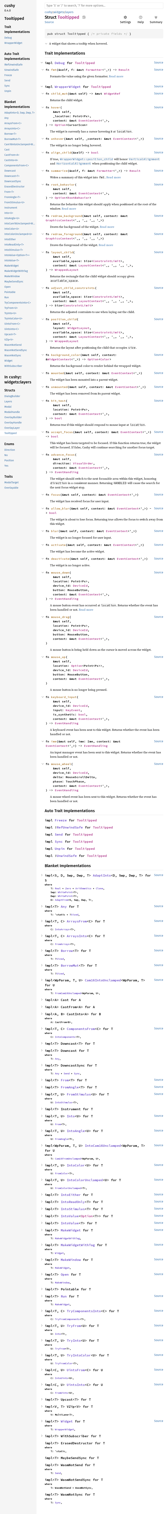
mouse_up (58, 657)
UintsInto (76, 1385)
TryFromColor (63, 1363)
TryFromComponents (67, 1319)
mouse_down (60, 572)
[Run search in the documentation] (104, 6)
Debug (60, 63)
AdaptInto (102, 875)
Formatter (94, 70)
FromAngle (70, 1087)
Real (58, 888)
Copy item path (84, 17)
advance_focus (63, 454)
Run (64, 1296)
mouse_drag (60, 617)
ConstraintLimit (106, 261)
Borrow (67, 951)
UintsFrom (76, 1370)
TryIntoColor (79, 1355)
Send (59, 834)
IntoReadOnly (73, 1202)
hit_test (58, 401)
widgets (59, 12)
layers (69, 12)
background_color (65, 355)
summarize (59, 171)
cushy (48, 12)
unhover (57, 138)
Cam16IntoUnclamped (103, 980)
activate (58, 545)
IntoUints (61, 1378)
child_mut (59, 93)
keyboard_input (64, 697)
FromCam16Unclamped (68, 993)
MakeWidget (71, 1230)
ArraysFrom (77, 921)
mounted (57, 373)
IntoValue (70, 1216)
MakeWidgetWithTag (67, 1238)
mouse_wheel (61, 764)
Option (60, 125)
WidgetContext (59, 359)
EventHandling (66, 472)
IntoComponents (65, 1037)
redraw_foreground (66, 234)
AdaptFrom (61, 899)
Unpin (60, 849)
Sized (74, 914)
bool (95, 152)
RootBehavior (78, 197)
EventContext (89, 120)
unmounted (59, 387)
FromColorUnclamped (68, 1188)
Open (65, 1274)
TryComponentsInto (84, 1311)
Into (71, 1116)
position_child (64, 319)
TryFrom (74, 1326)
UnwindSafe (67, 856)
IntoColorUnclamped (85, 1180)
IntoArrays (62, 929)
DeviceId (80, 585)
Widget (59, 1253)
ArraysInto (77, 936)
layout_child (62, 252)
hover (55, 107)
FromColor (61, 1173)
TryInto (74, 1340)
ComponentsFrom (81, 1029)
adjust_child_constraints (73, 288)
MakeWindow (71, 1260)
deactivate (60, 558)
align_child (61, 152)
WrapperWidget (68, 87)
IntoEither (71, 1195)
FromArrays (62, 944)
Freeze (61, 820)
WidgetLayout (78, 328)
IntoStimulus (63, 1102)
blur (54, 531)
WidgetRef (112, 93)
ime (54, 741)
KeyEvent (73, 710)
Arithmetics (83, 888)
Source (49, 22)
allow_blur (60, 508)
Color (104, 359)
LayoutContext (90, 265)
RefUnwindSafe (70, 827)
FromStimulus (79, 1094)
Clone (99, 888)
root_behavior (63, 184)
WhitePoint (65, 892)
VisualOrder (83, 463)
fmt (54, 70)
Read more (116, 76)
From (65, 1080)
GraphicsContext (59, 220)
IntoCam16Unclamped (103, 1146)
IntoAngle (76, 1131)
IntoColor (76, 1165)
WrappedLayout (66, 270)
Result (124, 70)
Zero (68, 888)
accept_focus (62, 432)
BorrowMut (70, 965)
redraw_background (66, 216)
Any (64, 906)
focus (55, 494)
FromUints (61, 1392)
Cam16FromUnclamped (68, 1158)
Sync (59, 841)
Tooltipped (85, 63)
